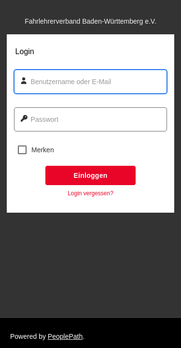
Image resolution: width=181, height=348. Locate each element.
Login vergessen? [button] (90, 193)
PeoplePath (65, 336)
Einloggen (90, 175)
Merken (36, 149)
